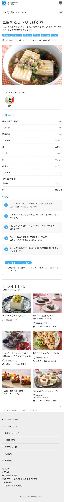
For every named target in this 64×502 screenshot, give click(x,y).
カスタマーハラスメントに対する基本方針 (20, 478)
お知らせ (6, 472)
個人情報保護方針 (9, 475)
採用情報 (8, 453)
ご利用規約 (7, 482)
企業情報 (8, 460)
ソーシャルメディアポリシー (14, 485)
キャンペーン (7, 468)
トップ (4, 410)
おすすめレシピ (14, 410)
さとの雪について (12, 419)
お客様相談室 (10, 440)
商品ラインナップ (12, 433)
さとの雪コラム (11, 426)
